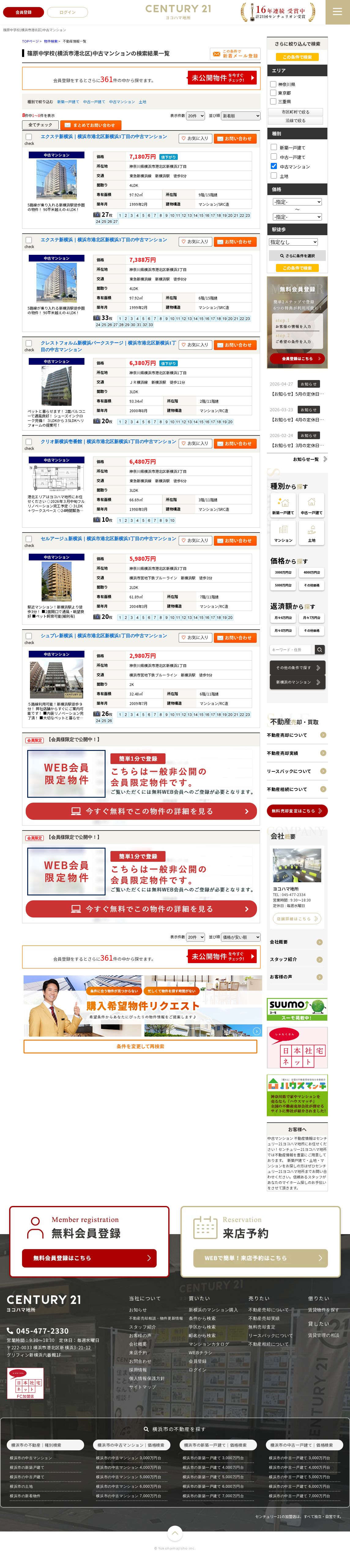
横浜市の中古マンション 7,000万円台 (128, 1496)
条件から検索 (202, 1318)
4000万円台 (311, 572)
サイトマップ (142, 1386)
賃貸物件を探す (324, 1309)
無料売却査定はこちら (293, 811)
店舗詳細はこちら (294, 918)
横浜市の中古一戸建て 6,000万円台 (299, 1486)
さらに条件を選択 (297, 255)
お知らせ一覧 (306, 459)
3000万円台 (283, 572)
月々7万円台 (311, 617)
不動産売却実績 (282, 753)
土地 (142, 101)
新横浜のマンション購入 (213, 1309)
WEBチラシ (201, 1352)
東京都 (280, 93)
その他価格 (311, 585)
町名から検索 (202, 1335)
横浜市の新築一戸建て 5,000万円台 (213, 1477)
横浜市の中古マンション (31, 1458)
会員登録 (198, 1361)
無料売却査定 (261, 1326)
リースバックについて (289, 771)
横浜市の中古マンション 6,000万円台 (128, 1486)
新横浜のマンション (293, 681)
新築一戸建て (68, 101)
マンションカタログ (209, 1344)
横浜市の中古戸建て (27, 1477)
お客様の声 (281, 977)
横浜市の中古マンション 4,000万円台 (128, 1467)
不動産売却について (287, 735)
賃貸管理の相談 (324, 1335)
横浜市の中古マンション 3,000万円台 (128, 1458)
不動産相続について (287, 789)
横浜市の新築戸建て (27, 1467)
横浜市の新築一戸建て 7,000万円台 (213, 1496)
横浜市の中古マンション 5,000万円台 (128, 1477)
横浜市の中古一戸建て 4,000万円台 (299, 1467)
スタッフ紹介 (283, 959)
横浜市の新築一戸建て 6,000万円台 (213, 1486)
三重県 (280, 101)
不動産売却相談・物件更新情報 (156, 1318)
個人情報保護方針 (147, 1378)
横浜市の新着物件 (25, 1496)
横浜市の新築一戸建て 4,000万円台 (213, 1467)
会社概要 (279, 942)
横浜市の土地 (21, 1486)
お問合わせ (140, 1361)
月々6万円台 (283, 617)
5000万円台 (283, 585)
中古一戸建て (94, 101)
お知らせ (138, 1309)
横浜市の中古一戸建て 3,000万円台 (299, 1458)
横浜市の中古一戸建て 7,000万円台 (299, 1496)
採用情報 (138, 1369)
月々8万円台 (283, 630)
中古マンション (122, 101)
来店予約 (138, 1352)
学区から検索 (202, 1326)
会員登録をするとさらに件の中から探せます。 (155, 77)
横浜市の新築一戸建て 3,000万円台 (213, 1458)
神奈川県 (282, 84)
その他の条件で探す (293, 667)
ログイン (198, 1369)
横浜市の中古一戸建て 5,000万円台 (299, 1477)
